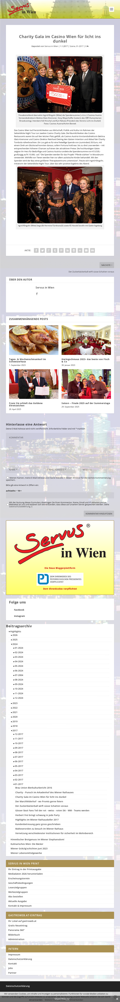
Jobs (10, 968)
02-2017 (19, 779)
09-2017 (19, 747)
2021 (15, 712)
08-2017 (19, 752)
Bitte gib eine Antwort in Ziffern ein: (22, 485)
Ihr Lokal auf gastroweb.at (22, 921)
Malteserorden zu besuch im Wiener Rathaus (39, 828)
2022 (15, 707)
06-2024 (19, 670)
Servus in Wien (51, 46)
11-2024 (19, 693)
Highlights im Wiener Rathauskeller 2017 (37, 819)
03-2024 (19, 656)
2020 (15, 716)
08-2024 (19, 679)
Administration (16, 939)
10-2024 (19, 688)
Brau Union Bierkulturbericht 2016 (33, 787)
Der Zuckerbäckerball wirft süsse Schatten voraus (41, 805)
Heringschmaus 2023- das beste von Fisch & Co (86, 360)
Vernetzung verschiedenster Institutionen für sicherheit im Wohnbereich (54, 833)
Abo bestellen (15, 896)
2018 (15, 725)
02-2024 (19, 652)
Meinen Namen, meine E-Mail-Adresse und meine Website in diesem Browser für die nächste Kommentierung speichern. (58, 478)
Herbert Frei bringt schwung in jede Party (37, 815)
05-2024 (19, 665)
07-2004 (19, 675)
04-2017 (19, 770)
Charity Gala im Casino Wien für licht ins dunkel (40, 796)
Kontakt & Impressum (20, 905)
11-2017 (19, 738)
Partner (12, 972)
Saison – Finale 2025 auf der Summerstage (86, 403)
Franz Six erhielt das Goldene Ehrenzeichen (26, 404)
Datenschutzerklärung (20, 959)
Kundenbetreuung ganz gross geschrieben (37, 824)
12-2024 (19, 697)
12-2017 (19, 734)
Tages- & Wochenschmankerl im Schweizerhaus (27, 360)
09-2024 (19, 684)
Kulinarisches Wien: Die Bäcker (27, 843)
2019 (15, 721)
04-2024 (19, 661)
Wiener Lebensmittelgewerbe (26, 853)
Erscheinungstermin (19, 878)
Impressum (14, 954)
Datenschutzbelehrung (19, 506)
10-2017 (19, 743)
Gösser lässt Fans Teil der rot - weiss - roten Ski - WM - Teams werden (52, 810)
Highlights (15, 631)
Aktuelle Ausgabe (17, 901)
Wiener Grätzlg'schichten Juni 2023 (29, 848)
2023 (15, 703)
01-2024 (19, 647)
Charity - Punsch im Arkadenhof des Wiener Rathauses (44, 792)
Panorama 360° (16, 930)
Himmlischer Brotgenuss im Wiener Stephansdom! (37, 839)
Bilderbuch (14, 934)
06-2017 (19, 761)
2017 (15, 730)
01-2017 (79, 46)
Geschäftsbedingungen (20, 882)
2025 (15, 639)
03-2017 (19, 775)
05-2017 (19, 766)
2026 (15, 635)
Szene (72, 46)
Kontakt (12, 963)
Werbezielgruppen (18, 892)
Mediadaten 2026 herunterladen (25, 873)
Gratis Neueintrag (17, 925)
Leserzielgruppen (17, 887)
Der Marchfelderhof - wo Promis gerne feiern (39, 801)
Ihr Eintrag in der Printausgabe (24, 869)
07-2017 (19, 756)
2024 (15, 644)
